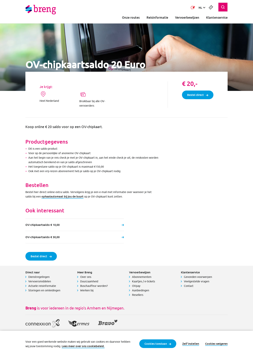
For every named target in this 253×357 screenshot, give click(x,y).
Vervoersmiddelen (39, 281)
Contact (188, 285)
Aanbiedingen (140, 290)
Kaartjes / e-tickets (143, 281)
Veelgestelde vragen (196, 281)
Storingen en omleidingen (44, 290)
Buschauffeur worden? (94, 285)
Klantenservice (217, 17)
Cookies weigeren (216, 343)
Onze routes (131, 17)
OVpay (136, 285)
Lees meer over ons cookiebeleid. (83, 346)
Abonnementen (141, 276)
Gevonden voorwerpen (198, 276)
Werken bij (86, 290)
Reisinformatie (157, 17)
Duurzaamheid (89, 281)
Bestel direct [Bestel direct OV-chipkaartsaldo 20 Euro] (197, 95)
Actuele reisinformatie (42, 285)
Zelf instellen (190, 343)
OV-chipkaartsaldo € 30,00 (74, 237)
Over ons (85, 276)
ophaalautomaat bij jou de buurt (62, 196)
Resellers (137, 294)
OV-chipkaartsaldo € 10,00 (74, 225)
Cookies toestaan (157, 343)
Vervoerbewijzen (187, 17)
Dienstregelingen (39, 276)
